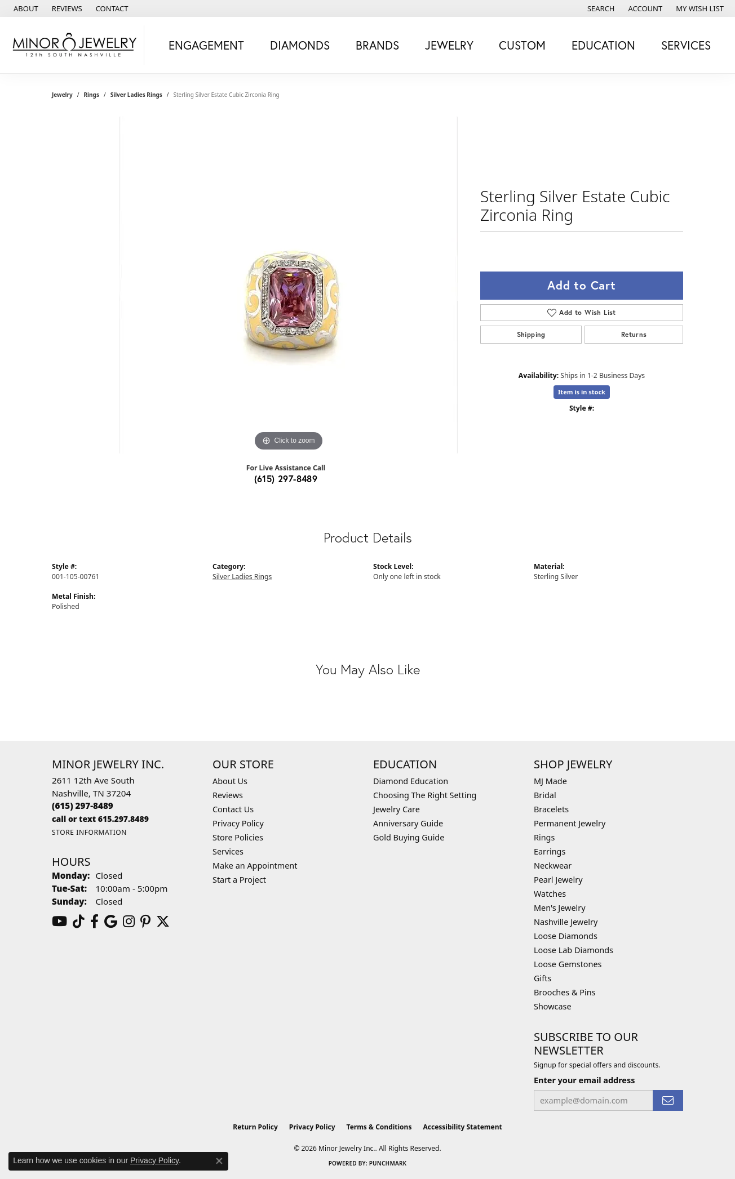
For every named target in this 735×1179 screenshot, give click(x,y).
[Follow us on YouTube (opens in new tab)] (59, 921)
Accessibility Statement (462, 1127)
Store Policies (237, 837)
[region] (288, 285)
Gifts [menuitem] (542, 978)
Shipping (531, 334)
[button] (600, 8)
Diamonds (300, 45)
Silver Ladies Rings (136, 95)
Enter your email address (584, 1080)
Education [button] (603, 45)
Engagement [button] (206, 45)
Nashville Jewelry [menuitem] (565, 921)
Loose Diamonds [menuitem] (565, 936)
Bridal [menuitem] (545, 795)
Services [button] (686, 45)
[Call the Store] (82, 805)
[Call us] (100, 818)
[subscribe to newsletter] (668, 1100)
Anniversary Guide (408, 823)
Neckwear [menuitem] (553, 865)
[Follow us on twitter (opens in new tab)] (163, 921)
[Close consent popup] (219, 1161)
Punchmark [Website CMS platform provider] (388, 1163)
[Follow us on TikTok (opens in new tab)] (79, 921)
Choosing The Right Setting (424, 795)
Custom (522, 45)
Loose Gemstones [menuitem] (567, 964)
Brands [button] (377, 45)
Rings (91, 95)
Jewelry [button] (449, 45)
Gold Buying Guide (408, 837)
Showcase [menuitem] (553, 1006)
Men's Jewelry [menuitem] (560, 907)
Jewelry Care (396, 809)
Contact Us (233, 809)
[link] (24, 8)
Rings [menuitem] (544, 837)
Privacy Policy (238, 823)
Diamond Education (410, 781)
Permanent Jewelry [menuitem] (569, 823)
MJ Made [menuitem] (550, 781)
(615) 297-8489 (286, 478)
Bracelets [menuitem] (551, 809)
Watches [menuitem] (550, 893)
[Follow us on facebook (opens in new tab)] (94, 921)
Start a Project (239, 879)
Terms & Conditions (379, 1127)
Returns (634, 334)
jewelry (62, 95)
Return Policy (255, 1127)
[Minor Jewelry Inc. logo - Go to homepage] (75, 45)
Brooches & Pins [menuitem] (564, 992)
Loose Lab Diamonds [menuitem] (573, 950)
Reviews (227, 795)
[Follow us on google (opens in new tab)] (110, 921)
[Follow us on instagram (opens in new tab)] (129, 921)
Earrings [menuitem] (549, 851)
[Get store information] (89, 832)
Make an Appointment (254, 865)
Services (227, 851)
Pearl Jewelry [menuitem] (558, 879)
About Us (229, 781)
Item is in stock (581, 392)
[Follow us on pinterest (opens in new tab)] (145, 921)
